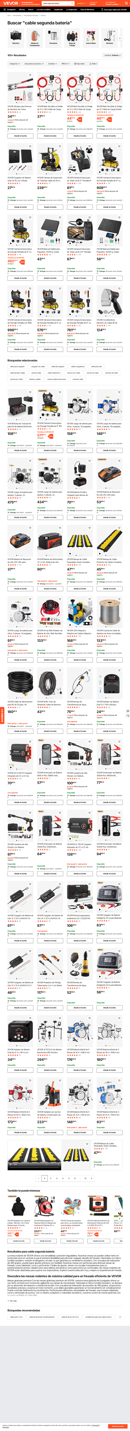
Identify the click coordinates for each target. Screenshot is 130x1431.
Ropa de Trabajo (72, 44)
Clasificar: (108, 55)
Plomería (109, 43)
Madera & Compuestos (35, 44)
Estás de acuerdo (118, 1426)
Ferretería (53, 43)
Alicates (43, 15)
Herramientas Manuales (31, 15)
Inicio (9, 15)
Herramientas (17, 15)
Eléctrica (16, 43)
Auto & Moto (91, 43)
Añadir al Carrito (20, 136)
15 (85, 1178)
